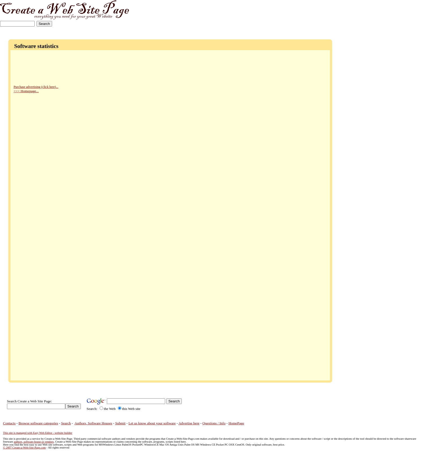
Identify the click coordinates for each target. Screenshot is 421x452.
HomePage (236, 423)
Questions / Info (214, 423)
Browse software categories (38, 423)
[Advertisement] (395, 17)
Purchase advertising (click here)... (36, 87)
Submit (120, 423)
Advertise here (189, 423)
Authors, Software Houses (93, 423)
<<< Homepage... (26, 91)
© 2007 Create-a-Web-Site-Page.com (24, 447)
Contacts (9, 423)
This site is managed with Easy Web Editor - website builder (37, 432)
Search (66, 423)
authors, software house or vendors (34, 441)
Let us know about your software (152, 423)
